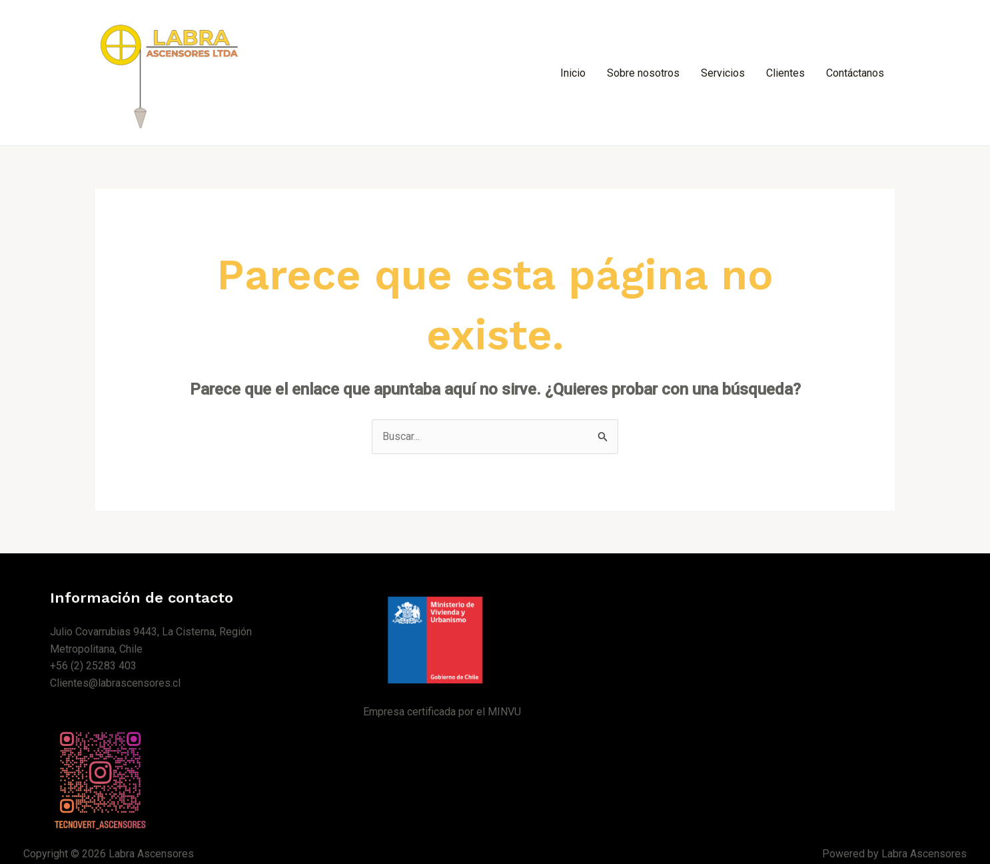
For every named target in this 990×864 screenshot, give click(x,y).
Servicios (723, 73)
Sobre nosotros (643, 73)
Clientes (785, 73)
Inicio (573, 73)
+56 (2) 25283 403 (93, 665)
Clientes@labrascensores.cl (115, 683)
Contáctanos (855, 73)
